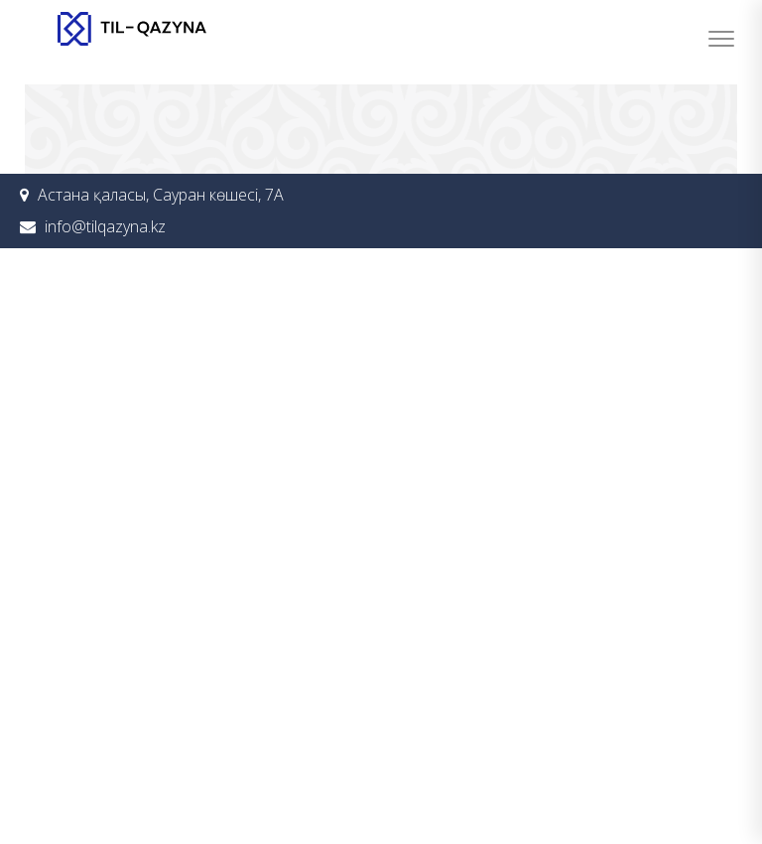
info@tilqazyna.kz (105, 226)
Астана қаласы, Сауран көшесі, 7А (161, 195)
